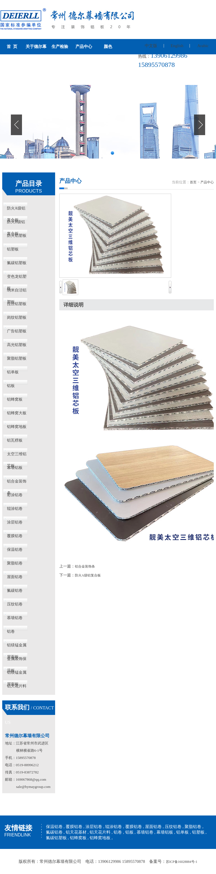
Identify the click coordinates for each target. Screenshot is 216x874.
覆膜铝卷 (15, 536)
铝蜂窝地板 (16, 427)
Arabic (203, 45)
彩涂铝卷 (15, 495)
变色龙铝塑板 (16, 278)
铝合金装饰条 (16, 483)
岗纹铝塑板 (16, 317)
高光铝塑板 (16, 345)
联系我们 (12, 77)
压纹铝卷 (15, 604)
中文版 (151, 45)
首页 (193, 182)
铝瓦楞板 (15, 440)
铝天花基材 (76, 832)
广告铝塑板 (16, 331)
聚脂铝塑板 (16, 358)
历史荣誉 (83, 62)
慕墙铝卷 (15, 618)
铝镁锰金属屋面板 (16, 647)
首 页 (12, 46)
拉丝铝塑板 (16, 304)
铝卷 (11, 631)
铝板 (11, 386)
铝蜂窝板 (15, 399)
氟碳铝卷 (15, 590)
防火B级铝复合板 (16, 224)
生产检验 (59, 46)
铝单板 (13, 372)
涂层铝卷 (15, 522)
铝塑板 (13, 249)
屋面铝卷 (15, 577)
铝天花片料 (16, 686)
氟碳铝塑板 (16, 263)
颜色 (108, 46)
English (177, 45)
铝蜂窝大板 (16, 413)
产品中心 (83, 46)
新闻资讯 (108, 62)
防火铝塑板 (16, 235)
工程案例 (59, 62)
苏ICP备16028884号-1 (181, 862)
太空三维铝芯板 (16, 456)
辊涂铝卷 (15, 509)
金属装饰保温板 (16, 661)
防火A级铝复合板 (16, 210)
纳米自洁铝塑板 (16, 292)
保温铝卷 (15, 549)
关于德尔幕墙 (36, 54)
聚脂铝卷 (15, 563)
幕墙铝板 (15, 468)
